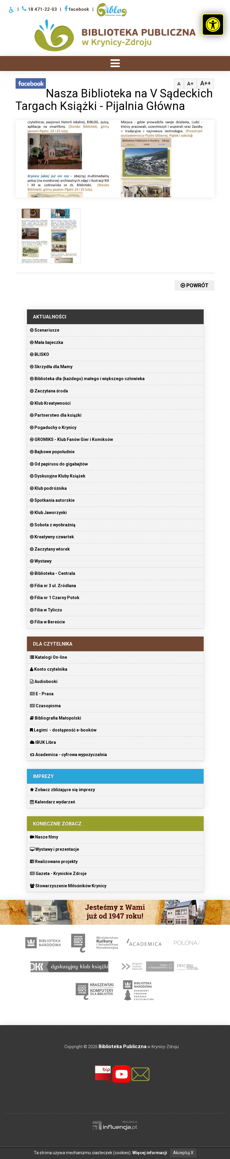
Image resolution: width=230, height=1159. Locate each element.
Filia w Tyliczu (46, 610)
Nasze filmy (44, 837)
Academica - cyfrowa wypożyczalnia (68, 754)
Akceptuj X (183, 1152)
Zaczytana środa (49, 391)
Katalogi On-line (48, 657)
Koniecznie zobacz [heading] (57, 823)
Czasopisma (45, 705)
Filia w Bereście (47, 621)
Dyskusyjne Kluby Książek (57, 476)
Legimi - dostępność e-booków (63, 730)
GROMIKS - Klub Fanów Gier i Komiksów (71, 439)
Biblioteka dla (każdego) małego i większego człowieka (87, 378)
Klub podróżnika (48, 488)
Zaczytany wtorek (50, 549)
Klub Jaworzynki (48, 512)
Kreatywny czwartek (52, 536)
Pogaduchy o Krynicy (53, 427)
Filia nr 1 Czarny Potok (54, 597)
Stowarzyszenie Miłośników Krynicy (68, 885)
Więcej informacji (149, 1152)
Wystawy (41, 561)
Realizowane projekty (54, 861)
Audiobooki (44, 681)
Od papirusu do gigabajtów (59, 464)
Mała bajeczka (46, 342)
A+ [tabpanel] (190, 84)
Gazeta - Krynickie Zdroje (58, 873)
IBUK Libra (43, 742)
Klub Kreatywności (50, 403)
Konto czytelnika (48, 669)
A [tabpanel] (179, 84)
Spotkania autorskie (52, 500)
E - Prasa (42, 693)
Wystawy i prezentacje (54, 849)
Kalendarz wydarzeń (52, 802)
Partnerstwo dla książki (55, 415)
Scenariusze (44, 330)
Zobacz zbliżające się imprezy (62, 789)
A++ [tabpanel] (205, 83)
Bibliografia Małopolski (55, 718)
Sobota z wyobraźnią (52, 524)
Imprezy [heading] (43, 776)
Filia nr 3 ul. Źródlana (53, 585)
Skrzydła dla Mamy (51, 366)
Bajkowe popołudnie (52, 451)
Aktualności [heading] (49, 317)
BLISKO (39, 354)
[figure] (49, 237)
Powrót (194, 285)
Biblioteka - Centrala (52, 573)
